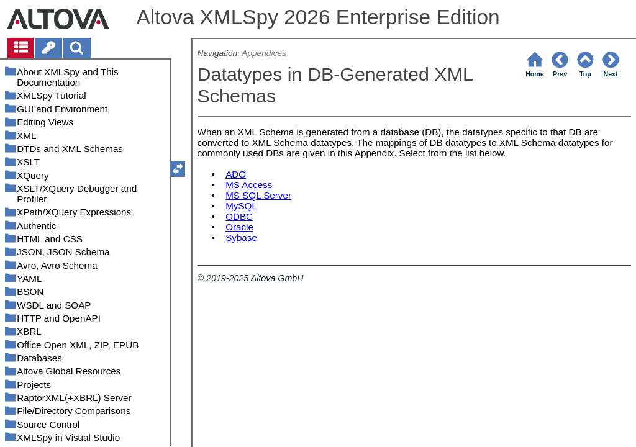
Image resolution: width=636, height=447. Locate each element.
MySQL (241, 206)
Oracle (239, 227)
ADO (235, 174)
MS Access (248, 184)
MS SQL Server (258, 195)
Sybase (241, 237)
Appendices (264, 53)
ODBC (239, 216)
